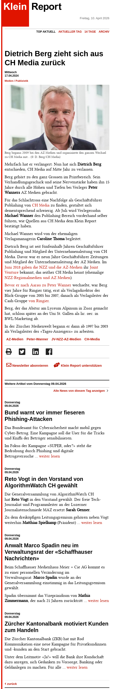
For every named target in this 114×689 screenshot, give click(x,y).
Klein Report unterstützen (78, 365)
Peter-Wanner (37, 339)
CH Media (40, 205)
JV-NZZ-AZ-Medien (66, 339)
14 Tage (90, 31)
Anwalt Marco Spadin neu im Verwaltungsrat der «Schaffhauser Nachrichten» (48, 551)
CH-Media (92, 339)
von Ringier (39, 300)
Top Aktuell (45, 31)
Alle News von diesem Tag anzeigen (81, 390)
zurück (11, 684)
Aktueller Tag (69, 31)
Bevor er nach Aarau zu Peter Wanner (38, 285)
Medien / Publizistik (16, 80)
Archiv (104, 31)
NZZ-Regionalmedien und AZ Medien (37, 277)
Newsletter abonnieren (27, 365)
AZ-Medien (14, 339)
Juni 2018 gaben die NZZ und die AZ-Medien (43, 267)
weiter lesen (49, 456)
